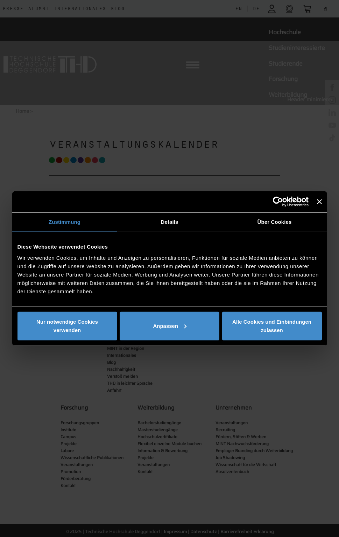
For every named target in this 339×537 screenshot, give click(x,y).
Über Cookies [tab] (274, 222)
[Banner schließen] (319, 201)
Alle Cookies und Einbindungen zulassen (271, 325)
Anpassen (169, 326)
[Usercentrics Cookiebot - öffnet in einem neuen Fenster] (278, 202)
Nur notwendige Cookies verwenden (67, 325)
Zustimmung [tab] (64, 222)
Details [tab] (169, 222)
